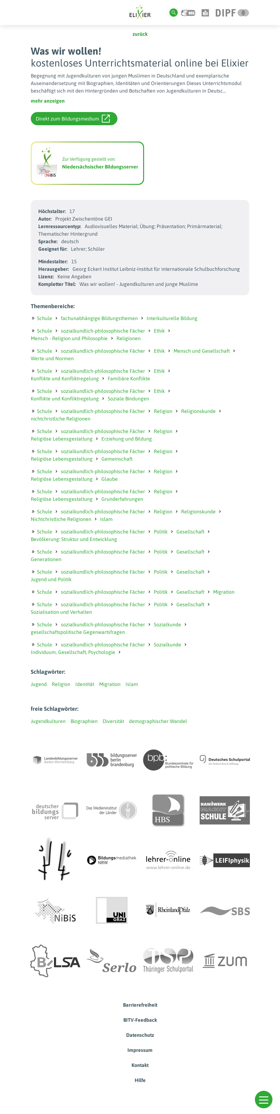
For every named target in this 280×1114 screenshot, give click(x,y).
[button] (263, 1099)
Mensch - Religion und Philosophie (69, 338)
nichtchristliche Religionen (60, 418)
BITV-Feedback (140, 1020)
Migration (223, 592)
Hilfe (140, 1080)
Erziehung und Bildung (126, 439)
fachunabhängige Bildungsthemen (99, 318)
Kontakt (140, 1065)
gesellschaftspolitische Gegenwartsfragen (78, 632)
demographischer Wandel (158, 721)
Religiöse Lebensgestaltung (62, 439)
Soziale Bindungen (128, 398)
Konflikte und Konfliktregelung (65, 378)
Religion (163, 411)
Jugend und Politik (51, 579)
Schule (44, 318)
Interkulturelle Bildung (172, 318)
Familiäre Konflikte (129, 378)
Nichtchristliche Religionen (61, 519)
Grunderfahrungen (122, 499)
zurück (140, 34)
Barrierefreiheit (140, 1005)
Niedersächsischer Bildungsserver (100, 166)
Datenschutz (140, 1035)
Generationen (46, 559)
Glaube (109, 479)
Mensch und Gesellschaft (202, 351)
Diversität (113, 721)
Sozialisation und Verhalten (61, 612)
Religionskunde (198, 411)
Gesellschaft (190, 531)
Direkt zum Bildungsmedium (73, 119)
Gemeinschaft (116, 459)
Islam (106, 519)
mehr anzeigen (48, 101)
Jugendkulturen (48, 721)
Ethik (159, 331)
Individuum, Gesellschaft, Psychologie (73, 652)
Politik (161, 531)
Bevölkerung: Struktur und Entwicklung (74, 539)
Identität (84, 684)
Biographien (84, 721)
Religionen (128, 338)
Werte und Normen (52, 358)
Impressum (140, 1050)
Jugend (39, 684)
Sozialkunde (167, 624)
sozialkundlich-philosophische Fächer (103, 331)
